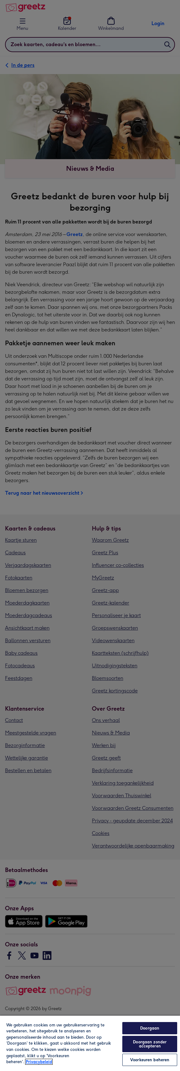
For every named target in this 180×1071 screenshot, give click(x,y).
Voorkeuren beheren (149, 1060)
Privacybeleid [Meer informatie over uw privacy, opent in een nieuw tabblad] (39, 1061)
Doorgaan (149, 1028)
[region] (90, 1043)
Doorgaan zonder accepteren (150, 1044)
